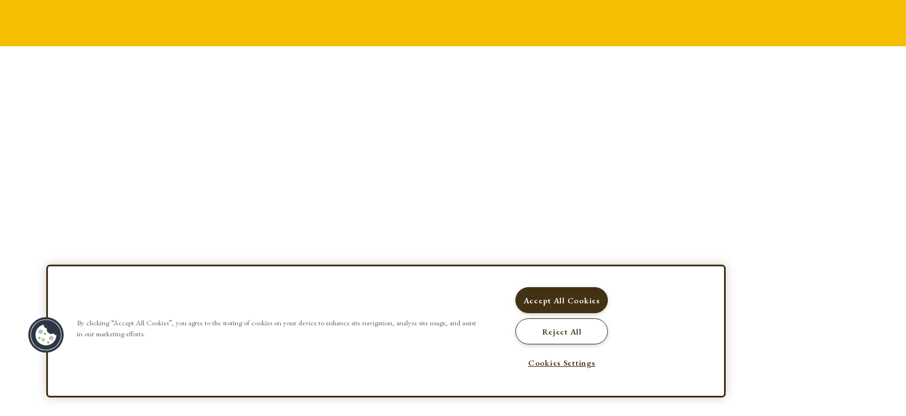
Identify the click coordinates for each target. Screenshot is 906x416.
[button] (46, 335)
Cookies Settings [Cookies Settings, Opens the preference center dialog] (562, 362)
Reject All (562, 331)
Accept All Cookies (561, 300)
